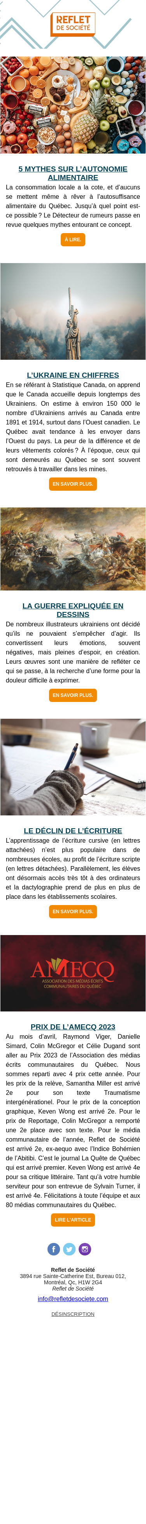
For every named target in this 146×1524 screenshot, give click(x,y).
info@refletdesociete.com (73, 1299)
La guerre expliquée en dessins (73, 610)
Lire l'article (73, 1220)
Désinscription (73, 1314)
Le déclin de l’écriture (73, 831)
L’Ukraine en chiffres (73, 375)
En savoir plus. (73, 484)
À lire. (73, 239)
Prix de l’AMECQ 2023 (73, 1027)
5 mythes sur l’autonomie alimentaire (72, 173)
